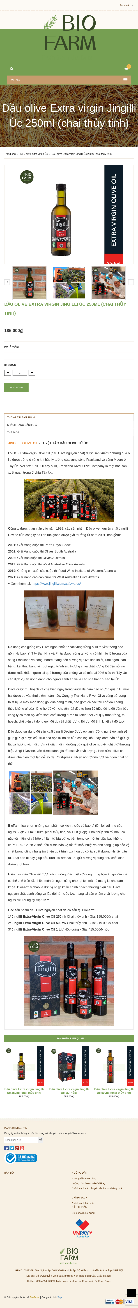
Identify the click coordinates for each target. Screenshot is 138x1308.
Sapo (60, 1297)
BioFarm (35, 1297)
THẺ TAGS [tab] (13, 432)
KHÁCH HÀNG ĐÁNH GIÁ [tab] (22, 424)
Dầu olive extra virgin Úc (34, 153)
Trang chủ (10, 153)
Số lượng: (10, 365)
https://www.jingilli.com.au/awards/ (56, 583)
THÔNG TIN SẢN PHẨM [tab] (21, 417)
